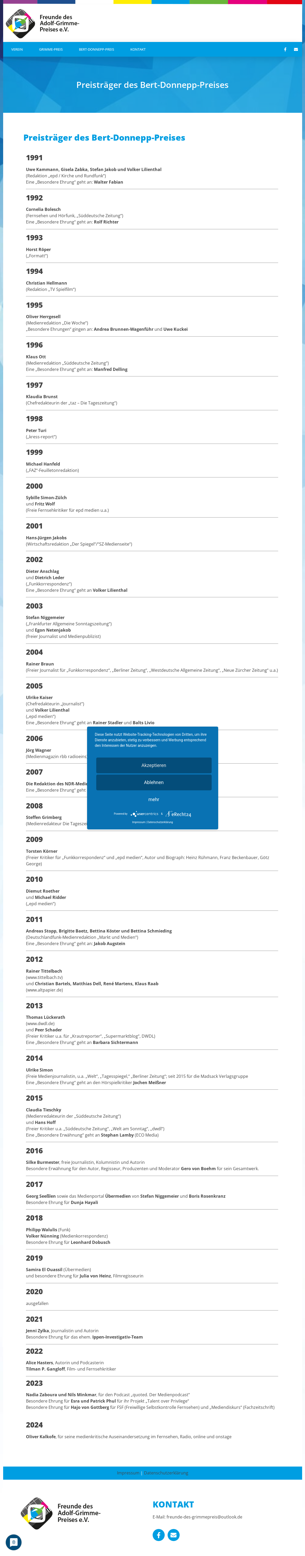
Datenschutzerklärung (166, 1473)
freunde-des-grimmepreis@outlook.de (204, 1517)
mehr (153, 799)
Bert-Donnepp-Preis (96, 49)
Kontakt (138, 49)
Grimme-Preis (51, 49)
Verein (17, 49)
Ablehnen (154, 782)
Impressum (128, 1473)
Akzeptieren (153, 765)
